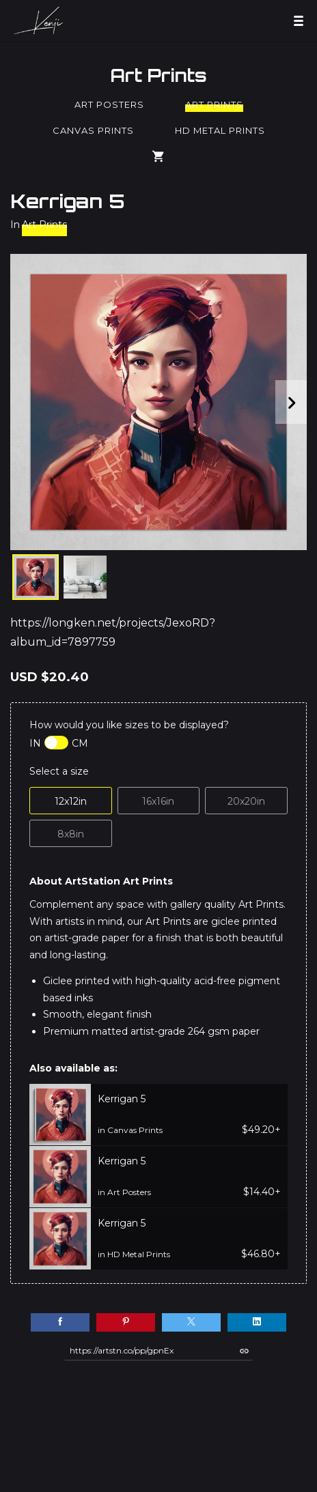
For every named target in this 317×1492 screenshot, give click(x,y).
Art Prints (158, 75)
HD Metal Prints (220, 130)
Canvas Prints (93, 130)
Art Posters (109, 104)
